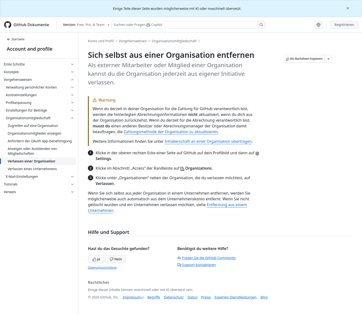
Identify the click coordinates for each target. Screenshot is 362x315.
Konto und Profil (101, 41)
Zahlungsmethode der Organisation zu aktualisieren (171, 131)
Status (192, 297)
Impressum (132, 297)
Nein (116, 259)
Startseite (16, 39)
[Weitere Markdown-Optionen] (328, 59)
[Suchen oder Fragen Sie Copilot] (188, 25)
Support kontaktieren (196, 264)
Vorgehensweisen (133, 41)
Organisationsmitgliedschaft (174, 41)
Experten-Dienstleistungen (236, 297)
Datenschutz (174, 297)
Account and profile (29, 49)
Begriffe (153, 297)
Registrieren (344, 24)
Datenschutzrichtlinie (102, 268)
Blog (264, 297)
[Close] (348, 8)
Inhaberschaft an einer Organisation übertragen (208, 141)
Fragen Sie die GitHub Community (206, 258)
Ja (96, 259)
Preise (206, 297)
